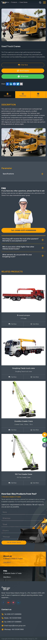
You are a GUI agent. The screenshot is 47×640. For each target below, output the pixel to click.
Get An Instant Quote (14, 542)
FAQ (39, 94)
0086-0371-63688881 (14, 620)
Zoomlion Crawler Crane (23, 421)
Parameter (23, 94)
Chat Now (24, 64)
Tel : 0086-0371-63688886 (23, 230)
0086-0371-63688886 (14, 613)
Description (7, 94)
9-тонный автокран (23, 315)
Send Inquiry (23, 70)
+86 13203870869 (15, 617)
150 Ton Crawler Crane (23, 474)
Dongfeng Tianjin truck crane (23, 368)
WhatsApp (23, 76)
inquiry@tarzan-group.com (17, 624)
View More (34, 324)
